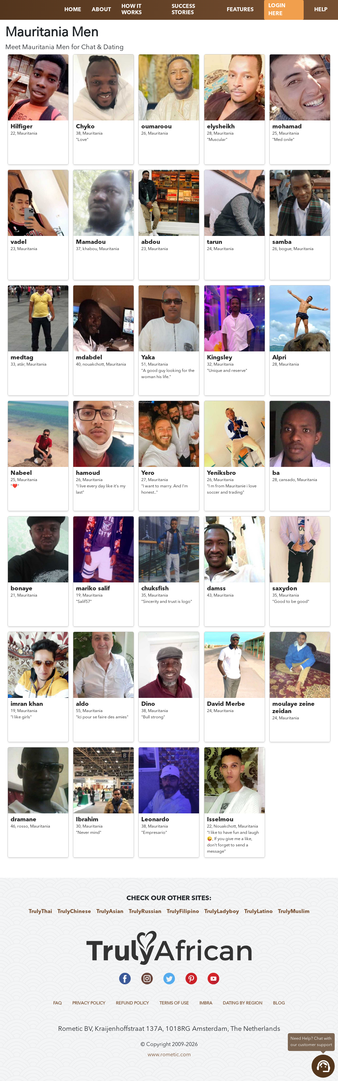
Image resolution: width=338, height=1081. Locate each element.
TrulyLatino (258, 911)
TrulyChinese (74, 911)
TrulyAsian (109, 911)
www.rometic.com (169, 1055)
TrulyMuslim (294, 911)
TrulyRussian (145, 911)
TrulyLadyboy (221, 911)
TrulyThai (40, 911)
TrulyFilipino (183, 911)
